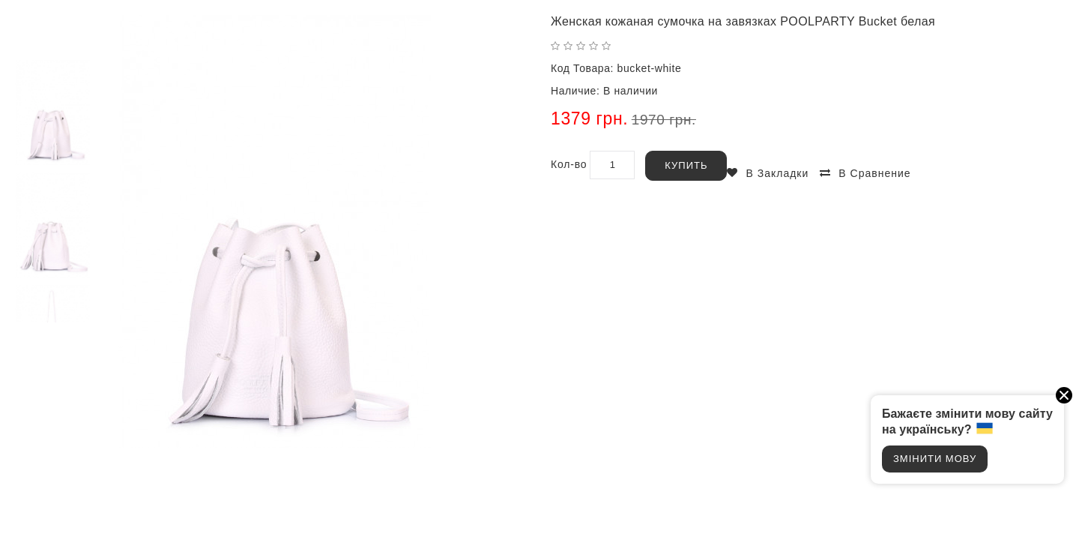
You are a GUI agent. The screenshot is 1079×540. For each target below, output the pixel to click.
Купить (686, 165)
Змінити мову (934, 458)
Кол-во (569, 164)
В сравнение (874, 173)
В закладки (777, 173)
